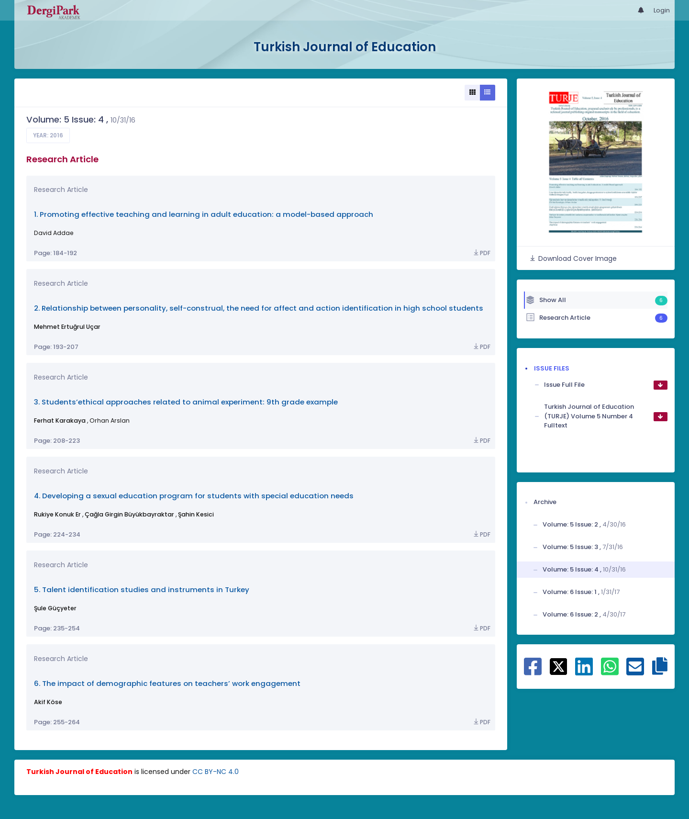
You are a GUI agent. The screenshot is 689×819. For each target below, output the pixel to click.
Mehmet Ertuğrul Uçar (67, 327)
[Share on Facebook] (533, 671)
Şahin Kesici (196, 514)
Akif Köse (48, 702)
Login (662, 10)
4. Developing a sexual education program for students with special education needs (194, 496)
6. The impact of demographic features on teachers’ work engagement (167, 683)
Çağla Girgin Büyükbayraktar (129, 514)
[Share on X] (558, 666)
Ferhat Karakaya (60, 420)
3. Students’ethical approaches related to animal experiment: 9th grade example (186, 402)
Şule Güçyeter (55, 608)
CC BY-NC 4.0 (215, 771)
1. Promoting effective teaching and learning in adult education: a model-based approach (203, 214)
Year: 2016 (48, 135)
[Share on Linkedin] (584, 671)
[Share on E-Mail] (635, 671)
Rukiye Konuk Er (57, 514)
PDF (481, 253)
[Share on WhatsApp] (610, 671)
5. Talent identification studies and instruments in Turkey (141, 589)
